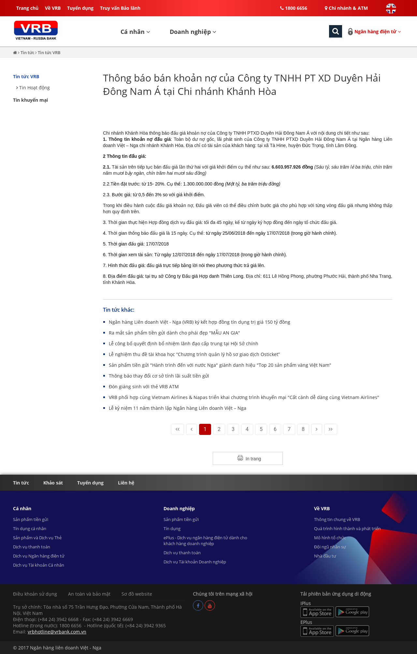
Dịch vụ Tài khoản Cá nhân (38, 565)
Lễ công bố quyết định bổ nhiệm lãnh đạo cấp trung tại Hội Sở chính (183, 343)
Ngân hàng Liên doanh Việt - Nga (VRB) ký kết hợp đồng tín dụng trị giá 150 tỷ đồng (199, 322)
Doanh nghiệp (193, 32)
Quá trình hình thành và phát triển (347, 528)
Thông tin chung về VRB (337, 519)
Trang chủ (27, 8)
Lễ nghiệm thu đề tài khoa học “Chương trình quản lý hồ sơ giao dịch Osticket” (194, 354)
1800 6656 (293, 8)
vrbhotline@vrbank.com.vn (57, 632)
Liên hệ (126, 483)
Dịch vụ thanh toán (31, 547)
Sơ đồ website (137, 594)
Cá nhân (135, 32)
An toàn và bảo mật (89, 594)
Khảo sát (53, 483)
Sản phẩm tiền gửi (30, 519)
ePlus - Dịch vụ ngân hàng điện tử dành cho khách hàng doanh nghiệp (205, 540)
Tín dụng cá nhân (29, 528)
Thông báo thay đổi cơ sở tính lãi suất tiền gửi (159, 376)
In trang (253, 458)
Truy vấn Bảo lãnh (120, 8)
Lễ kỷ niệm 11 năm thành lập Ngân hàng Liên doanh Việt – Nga (177, 408)
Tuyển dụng (80, 8)
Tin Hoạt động (34, 87)
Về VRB (53, 8)
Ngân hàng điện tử (377, 31)
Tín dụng (172, 528)
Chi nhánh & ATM (346, 8)
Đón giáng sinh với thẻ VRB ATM (144, 386)
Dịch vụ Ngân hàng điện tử (39, 556)
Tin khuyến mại (30, 100)
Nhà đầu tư (325, 556)
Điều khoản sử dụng (35, 594)
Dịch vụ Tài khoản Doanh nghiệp (195, 562)
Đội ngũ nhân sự (330, 547)
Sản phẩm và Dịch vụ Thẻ (37, 538)
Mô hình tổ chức (330, 538)
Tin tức (28, 52)
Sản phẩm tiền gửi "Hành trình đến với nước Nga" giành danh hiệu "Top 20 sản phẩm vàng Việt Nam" (220, 365)
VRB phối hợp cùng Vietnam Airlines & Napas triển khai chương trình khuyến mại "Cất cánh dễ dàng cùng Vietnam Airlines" (244, 397)
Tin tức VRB (49, 52)
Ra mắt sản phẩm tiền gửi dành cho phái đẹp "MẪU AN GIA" (174, 333)
